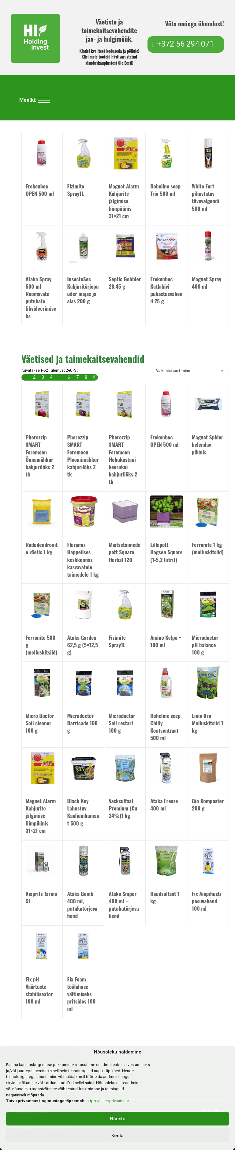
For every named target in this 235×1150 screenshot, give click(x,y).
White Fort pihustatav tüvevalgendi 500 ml (205, 197)
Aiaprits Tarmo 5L (41, 897)
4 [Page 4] (51, 377)
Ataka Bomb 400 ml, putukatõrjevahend (82, 905)
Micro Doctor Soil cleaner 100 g (40, 723)
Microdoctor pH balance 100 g (205, 645)
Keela (117, 1135)
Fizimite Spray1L (75, 189)
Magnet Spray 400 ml (206, 282)
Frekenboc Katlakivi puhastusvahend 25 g (166, 290)
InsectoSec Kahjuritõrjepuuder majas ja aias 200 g (83, 290)
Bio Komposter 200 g (208, 804)
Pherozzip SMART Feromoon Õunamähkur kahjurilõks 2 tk (40, 455)
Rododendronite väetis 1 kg (42, 548)
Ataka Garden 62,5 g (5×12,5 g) (82, 645)
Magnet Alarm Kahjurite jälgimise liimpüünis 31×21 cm (124, 200)
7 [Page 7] (77, 377)
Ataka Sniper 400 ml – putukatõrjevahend (124, 905)
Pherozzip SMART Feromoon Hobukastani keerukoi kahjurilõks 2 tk (123, 459)
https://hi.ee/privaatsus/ (108, 1101)
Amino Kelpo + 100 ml (165, 641)
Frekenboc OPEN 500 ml (40, 189)
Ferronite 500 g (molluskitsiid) (42, 645)
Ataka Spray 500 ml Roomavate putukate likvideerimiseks (41, 297)
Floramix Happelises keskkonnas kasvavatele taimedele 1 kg (83, 559)
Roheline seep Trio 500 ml (165, 189)
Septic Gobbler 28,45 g (125, 282)
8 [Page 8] (86, 377)
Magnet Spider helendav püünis (207, 444)
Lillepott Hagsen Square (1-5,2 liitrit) (166, 552)
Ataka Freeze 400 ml (164, 804)
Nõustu (117, 1119)
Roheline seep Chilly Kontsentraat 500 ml (165, 727)
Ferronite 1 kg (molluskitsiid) (208, 548)
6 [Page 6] (69, 377)
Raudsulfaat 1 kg (164, 897)
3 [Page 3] (43, 377)
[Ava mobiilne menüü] (44, 100)
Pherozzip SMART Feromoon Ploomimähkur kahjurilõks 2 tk (83, 455)
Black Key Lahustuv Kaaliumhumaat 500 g (83, 812)
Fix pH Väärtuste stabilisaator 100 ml (39, 990)
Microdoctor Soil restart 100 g (122, 723)
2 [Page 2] (34, 377)
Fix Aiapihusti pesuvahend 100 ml (206, 901)
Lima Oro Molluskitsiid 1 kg (207, 723)
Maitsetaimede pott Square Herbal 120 (124, 552)
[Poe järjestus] (190, 370)
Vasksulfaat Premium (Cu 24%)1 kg (123, 808)
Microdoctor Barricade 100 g (82, 723)
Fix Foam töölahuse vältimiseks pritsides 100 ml (81, 994)
